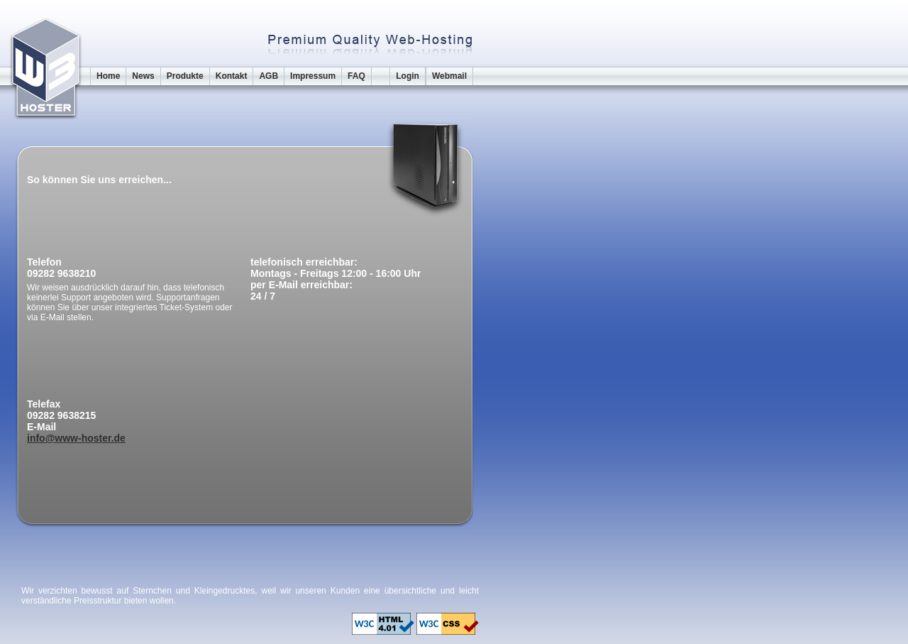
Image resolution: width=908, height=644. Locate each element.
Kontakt (232, 76)
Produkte (185, 76)
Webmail (449, 76)
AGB (268, 76)
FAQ (356, 76)
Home (108, 76)
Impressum (313, 76)
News (143, 76)
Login (407, 76)
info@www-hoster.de (76, 438)
